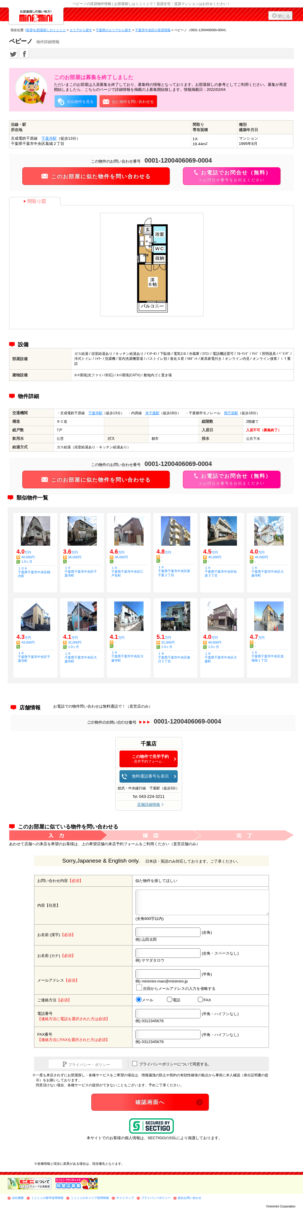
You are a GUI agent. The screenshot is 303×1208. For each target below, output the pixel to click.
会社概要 (18, 1197)
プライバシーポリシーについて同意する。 (172, 1063)
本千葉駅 (152, 413)
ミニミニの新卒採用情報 (47, 1197)
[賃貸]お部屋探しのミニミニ (45, 30)
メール (144, 1000)
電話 (173, 1000)
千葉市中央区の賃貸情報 (153, 30)
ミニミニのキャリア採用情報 (90, 1197)
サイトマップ (125, 1197)
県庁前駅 (231, 413)
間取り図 (34, 201)
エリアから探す (81, 30)
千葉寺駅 (49, 138)
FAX (204, 1000)
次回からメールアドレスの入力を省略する (176, 988)
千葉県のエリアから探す (113, 30)
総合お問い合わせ (189, 1197)
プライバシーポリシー (156, 1197)
